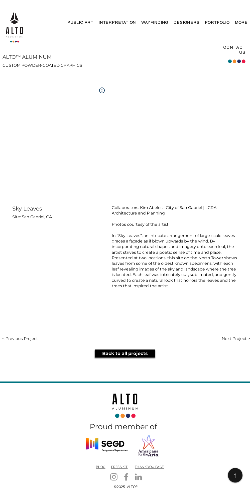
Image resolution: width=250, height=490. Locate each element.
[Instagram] (114, 477)
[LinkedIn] (138, 477)
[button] (79, 22)
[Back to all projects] (125, 354)
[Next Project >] (236, 339)
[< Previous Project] (20, 339)
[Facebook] (126, 477)
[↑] (235, 475)
